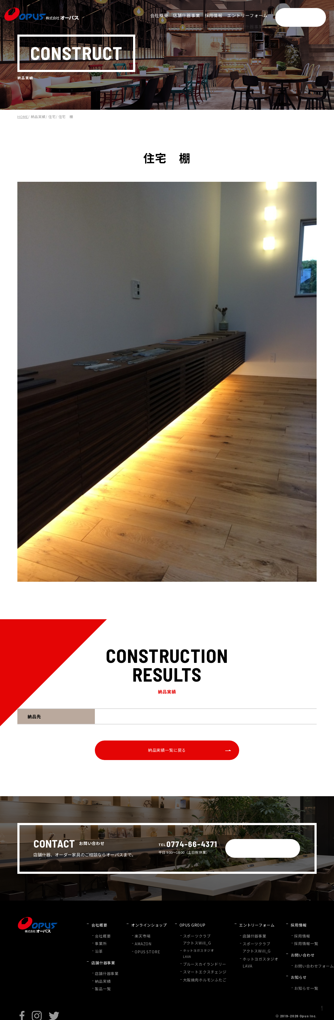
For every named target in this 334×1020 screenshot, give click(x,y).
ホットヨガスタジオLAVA (192, 951)
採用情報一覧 (288, 942)
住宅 (52, 116)
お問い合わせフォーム (295, 958)
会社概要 (102, 935)
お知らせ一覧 (288, 974)
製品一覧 (102, 978)
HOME (22, 116)
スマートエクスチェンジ (196, 968)
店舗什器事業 (105, 965)
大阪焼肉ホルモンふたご (196, 975)
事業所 (100, 942)
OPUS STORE (143, 949)
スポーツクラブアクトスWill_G (189, 938)
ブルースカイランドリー (196, 961)
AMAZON (139, 942)
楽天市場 (139, 935)
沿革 (98, 949)
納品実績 (38, 116)
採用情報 (285, 935)
